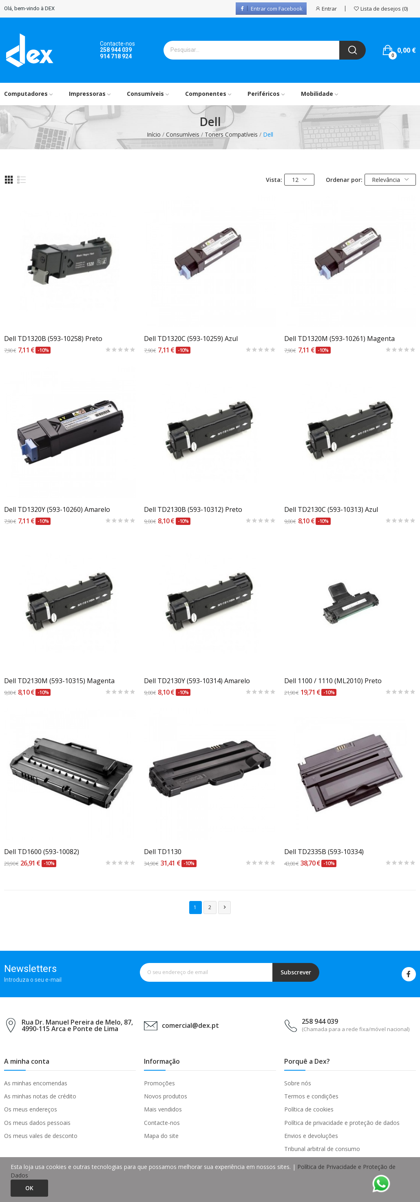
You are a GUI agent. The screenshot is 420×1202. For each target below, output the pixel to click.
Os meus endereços (30, 1109)
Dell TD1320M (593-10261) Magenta (339, 338)
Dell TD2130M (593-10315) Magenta (59, 680)
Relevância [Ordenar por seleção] (390, 180)
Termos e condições (311, 1096)
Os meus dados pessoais (37, 1123)
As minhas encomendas (35, 1083)
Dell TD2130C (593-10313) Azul (331, 509)
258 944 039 (116, 50)
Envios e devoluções (311, 1136)
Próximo (224, 907)
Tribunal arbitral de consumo (322, 1149)
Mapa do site (161, 1136)
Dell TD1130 (162, 851)
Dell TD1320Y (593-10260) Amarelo (57, 509)
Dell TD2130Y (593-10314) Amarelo (197, 680)
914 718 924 (116, 56)
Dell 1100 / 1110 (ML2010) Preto (333, 680)
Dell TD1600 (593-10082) (41, 851)
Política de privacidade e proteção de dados (342, 1123)
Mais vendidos (163, 1109)
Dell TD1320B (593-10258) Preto (53, 338)
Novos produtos (165, 1096)
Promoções (159, 1083)
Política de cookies (309, 1109)
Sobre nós (297, 1083)
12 (299, 180)
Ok (29, 1188)
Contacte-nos (162, 1123)
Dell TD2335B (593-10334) (324, 851)
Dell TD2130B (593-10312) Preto (193, 509)
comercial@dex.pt (190, 1025)
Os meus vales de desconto (40, 1136)
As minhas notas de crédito (40, 1096)
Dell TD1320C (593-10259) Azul (191, 338)
